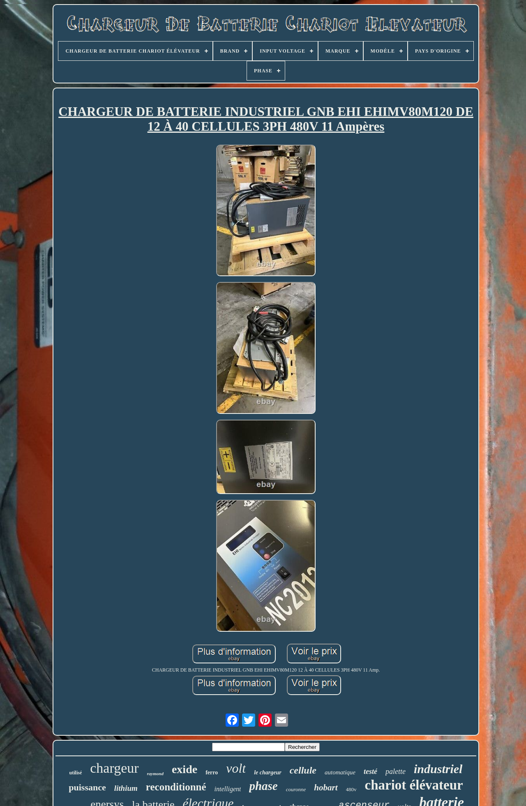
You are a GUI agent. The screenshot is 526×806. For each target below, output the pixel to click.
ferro (211, 772)
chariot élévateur (414, 785)
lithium (126, 788)
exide (184, 769)
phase (263, 785)
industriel (438, 769)
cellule (303, 770)
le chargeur (267, 772)
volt (236, 768)
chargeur (114, 768)
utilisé (75, 773)
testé (370, 771)
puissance (87, 787)
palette (395, 771)
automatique (340, 772)
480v (351, 789)
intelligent (228, 788)
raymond (155, 773)
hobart (325, 787)
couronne (296, 789)
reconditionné (176, 786)
